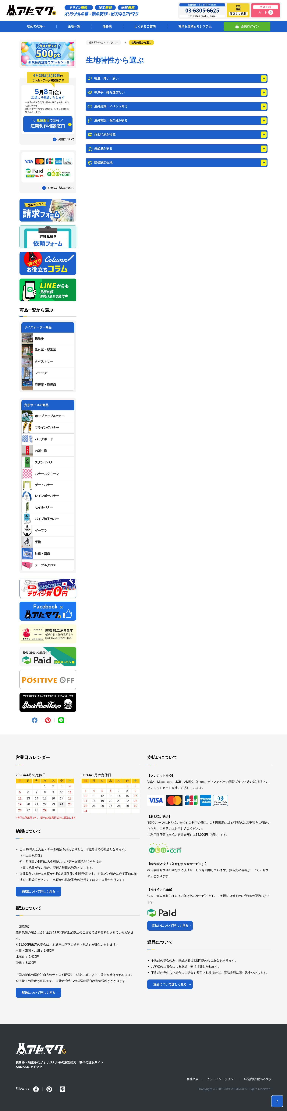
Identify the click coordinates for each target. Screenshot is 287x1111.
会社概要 (192, 1079)
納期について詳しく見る (38, 891)
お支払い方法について (61, 187)
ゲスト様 (265, 6)
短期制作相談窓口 (48, 123)
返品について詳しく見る (170, 984)
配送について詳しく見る (38, 992)
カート (265, 12)
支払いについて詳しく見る (170, 925)
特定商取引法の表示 (257, 1079)
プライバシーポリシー (221, 1079)
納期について (66, 139)
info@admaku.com (202, 16)
